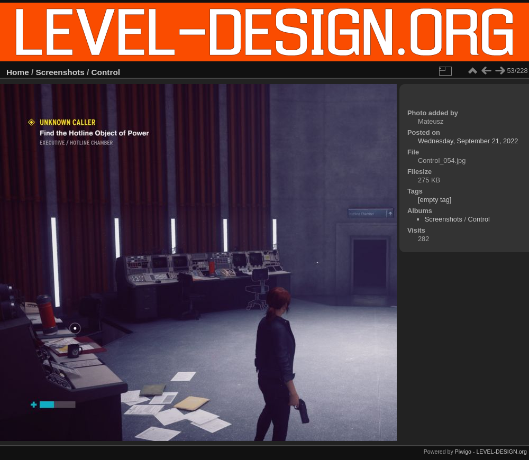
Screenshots (60, 72)
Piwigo (463, 451)
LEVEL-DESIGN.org (501, 451)
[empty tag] (434, 200)
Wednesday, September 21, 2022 (468, 141)
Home (17, 72)
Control (106, 72)
